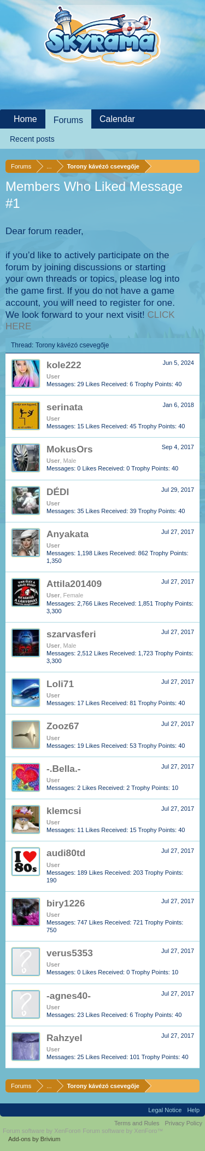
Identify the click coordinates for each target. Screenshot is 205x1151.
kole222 (63, 364)
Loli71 (60, 683)
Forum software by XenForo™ (123, 1130)
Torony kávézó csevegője (72, 345)
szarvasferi (71, 634)
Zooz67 (62, 725)
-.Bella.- (63, 768)
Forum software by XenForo (43, 1130)
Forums (68, 120)
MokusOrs (69, 449)
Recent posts (32, 139)
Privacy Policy (183, 1123)
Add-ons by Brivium (34, 1139)
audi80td (65, 852)
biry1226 (65, 903)
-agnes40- (68, 995)
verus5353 (69, 952)
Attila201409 (74, 583)
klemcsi (63, 810)
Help (193, 1110)
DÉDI (57, 491)
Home (25, 119)
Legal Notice (164, 1110)
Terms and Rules (137, 1123)
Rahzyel (64, 1037)
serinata (64, 407)
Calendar (117, 119)
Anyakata (67, 533)
